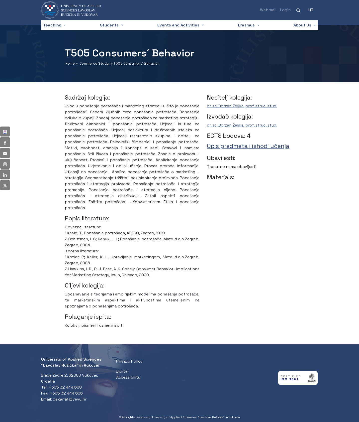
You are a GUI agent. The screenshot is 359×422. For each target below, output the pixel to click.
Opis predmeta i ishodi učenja (248, 146)
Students (109, 25)
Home (70, 63)
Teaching (52, 25)
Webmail (268, 9)
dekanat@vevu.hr (70, 399)
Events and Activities (178, 25)
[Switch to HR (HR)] (311, 9)
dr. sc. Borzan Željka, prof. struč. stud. (242, 106)
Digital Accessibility (128, 374)
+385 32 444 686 (66, 393)
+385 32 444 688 (65, 387)
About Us (302, 25)
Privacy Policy (129, 361)
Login (285, 9)
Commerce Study (94, 63)
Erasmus (246, 25)
